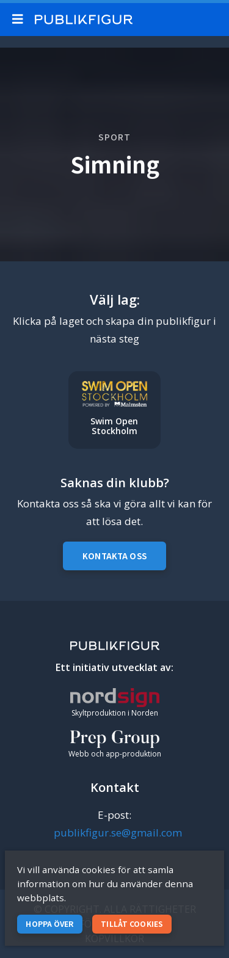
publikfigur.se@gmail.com (118, 833)
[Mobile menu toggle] (20, 19)
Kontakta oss (114, 556)
